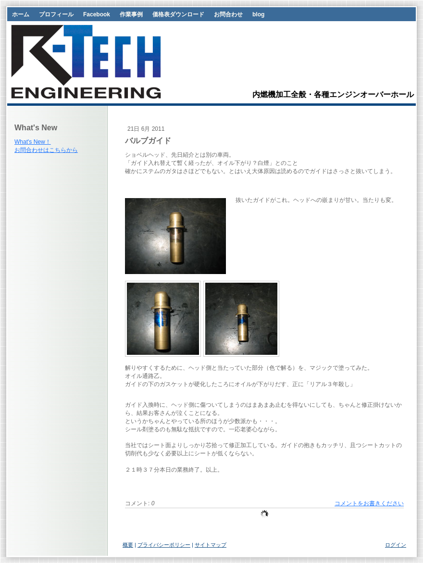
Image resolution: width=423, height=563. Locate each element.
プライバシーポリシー (163, 545)
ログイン (395, 545)
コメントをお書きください (369, 503)
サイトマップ (210, 545)
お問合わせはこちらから (46, 150)
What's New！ (32, 141)
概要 (128, 545)
